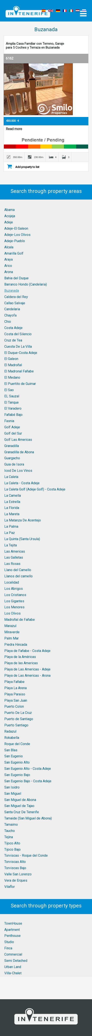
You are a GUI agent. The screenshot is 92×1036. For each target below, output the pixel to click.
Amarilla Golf (13, 253)
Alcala (8, 247)
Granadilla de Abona (19, 452)
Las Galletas (13, 557)
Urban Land (12, 967)
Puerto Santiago (16, 725)
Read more (14, 129)
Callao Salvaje (14, 303)
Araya (8, 259)
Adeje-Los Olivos (17, 235)
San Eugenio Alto (17, 762)
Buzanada (11, 291)
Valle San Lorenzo (18, 874)
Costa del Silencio (18, 334)
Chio (7, 322)
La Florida (11, 508)
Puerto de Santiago (18, 719)
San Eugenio (13, 756)
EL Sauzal (11, 396)
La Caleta (11, 477)
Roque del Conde (17, 744)
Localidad (11, 582)
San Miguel (12, 794)
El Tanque (11, 402)
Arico (8, 266)
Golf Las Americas (18, 440)
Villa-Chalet (12, 973)
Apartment (12, 930)
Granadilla (11, 446)
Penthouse (12, 936)
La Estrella (12, 502)
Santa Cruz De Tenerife (21, 812)
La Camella (12, 495)
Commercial (13, 954)
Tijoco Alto (12, 843)
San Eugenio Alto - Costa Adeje (27, 769)
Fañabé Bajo (13, 415)
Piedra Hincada (15, 645)
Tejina (8, 837)
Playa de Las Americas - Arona (27, 675)
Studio (9, 942)
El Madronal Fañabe (19, 371)
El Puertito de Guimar (20, 384)
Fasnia (9, 421)
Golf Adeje (12, 427)
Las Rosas (12, 564)
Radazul (10, 731)
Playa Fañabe (14, 682)
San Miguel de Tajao (19, 806)
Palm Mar (11, 638)
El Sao (9, 390)
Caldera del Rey (16, 297)
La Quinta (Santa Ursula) (22, 539)
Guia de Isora (14, 464)
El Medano (12, 377)
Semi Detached (15, 961)
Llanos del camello (18, 576)
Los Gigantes (14, 601)
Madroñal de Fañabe (19, 620)
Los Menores (14, 607)
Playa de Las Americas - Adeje (27, 669)
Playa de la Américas (20, 657)
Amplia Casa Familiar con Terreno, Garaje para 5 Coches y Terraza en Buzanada (35, 45)
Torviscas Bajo (15, 868)
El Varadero (12, 408)
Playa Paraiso (14, 694)
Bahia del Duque (16, 278)
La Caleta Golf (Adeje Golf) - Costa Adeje (34, 489)
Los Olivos (12, 613)
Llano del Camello (17, 570)
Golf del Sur (13, 433)
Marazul (10, 626)
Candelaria (12, 309)
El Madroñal (13, 365)
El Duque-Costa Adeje (20, 353)
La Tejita (10, 545)
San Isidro (12, 787)
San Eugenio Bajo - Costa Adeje (27, 781)
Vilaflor (9, 887)
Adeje (8, 222)
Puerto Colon (14, 706)
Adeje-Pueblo (14, 241)
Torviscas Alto (15, 862)
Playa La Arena (15, 688)
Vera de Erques (15, 880)
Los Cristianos (15, 595)
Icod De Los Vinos (18, 471)
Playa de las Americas (21, 663)
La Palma (11, 526)
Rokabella (11, 738)
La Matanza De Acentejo (22, 520)
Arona (8, 272)
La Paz (9, 533)
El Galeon (11, 359)
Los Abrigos (13, 589)
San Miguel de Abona (20, 800)
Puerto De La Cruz (18, 713)
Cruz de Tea (13, 340)
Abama (9, 210)
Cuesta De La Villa (18, 346)
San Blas (10, 750)
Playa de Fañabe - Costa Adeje (27, 651)
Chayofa (10, 315)
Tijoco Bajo (12, 849)
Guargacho (12, 458)
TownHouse (13, 923)
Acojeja (9, 216)
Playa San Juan (15, 700)
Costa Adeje (13, 328)
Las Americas (14, 551)
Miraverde (12, 632)
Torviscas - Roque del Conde (26, 855)
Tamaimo (11, 824)
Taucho (9, 831)
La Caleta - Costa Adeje (22, 483)
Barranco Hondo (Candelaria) (25, 284)
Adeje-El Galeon (16, 228)
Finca (8, 948)
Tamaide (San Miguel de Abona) (28, 818)
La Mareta (11, 514)
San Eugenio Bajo (17, 775)
